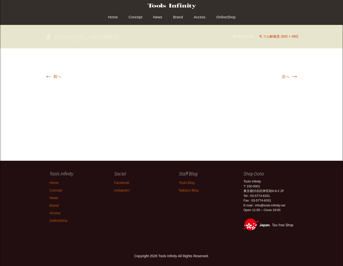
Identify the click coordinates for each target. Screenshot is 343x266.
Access (199, 17)
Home (113, 17)
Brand (178, 17)
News (157, 17)
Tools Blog (187, 183)
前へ (53, 76)
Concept (135, 17)
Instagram (121, 190)
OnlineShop (225, 17)
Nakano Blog (188, 190)
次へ (290, 76)
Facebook (121, 183)
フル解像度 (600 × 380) (280, 36)
